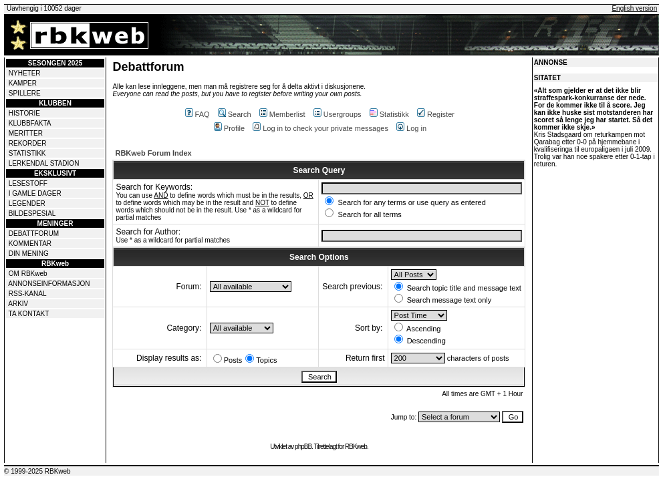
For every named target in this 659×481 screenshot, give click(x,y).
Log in (411, 128)
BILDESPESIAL (32, 213)
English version (634, 8)
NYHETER (25, 73)
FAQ (197, 114)
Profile (229, 128)
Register (435, 114)
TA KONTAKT (29, 313)
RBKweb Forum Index (153, 153)
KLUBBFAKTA (30, 123)
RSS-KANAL (28, 293)
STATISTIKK (27, 153)
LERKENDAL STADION (44, 163)
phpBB (303, 446)
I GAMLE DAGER (35, 193)
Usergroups (337, 114)
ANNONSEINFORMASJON (49, 283)
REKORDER (28, 143)
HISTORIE (24, 113)
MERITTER (26, 133)
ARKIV (18, 303)
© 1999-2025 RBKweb (37, 471)
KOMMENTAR (30, 243)
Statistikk (389, 114)
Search (234, 114)
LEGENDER (27, 203)
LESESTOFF (28, 183)
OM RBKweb (28, 273)
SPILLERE (25, 93)
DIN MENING (29, 253)
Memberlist (282, 114)
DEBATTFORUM (34, 233)
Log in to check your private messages (320, 128)
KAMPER (23, 83)
